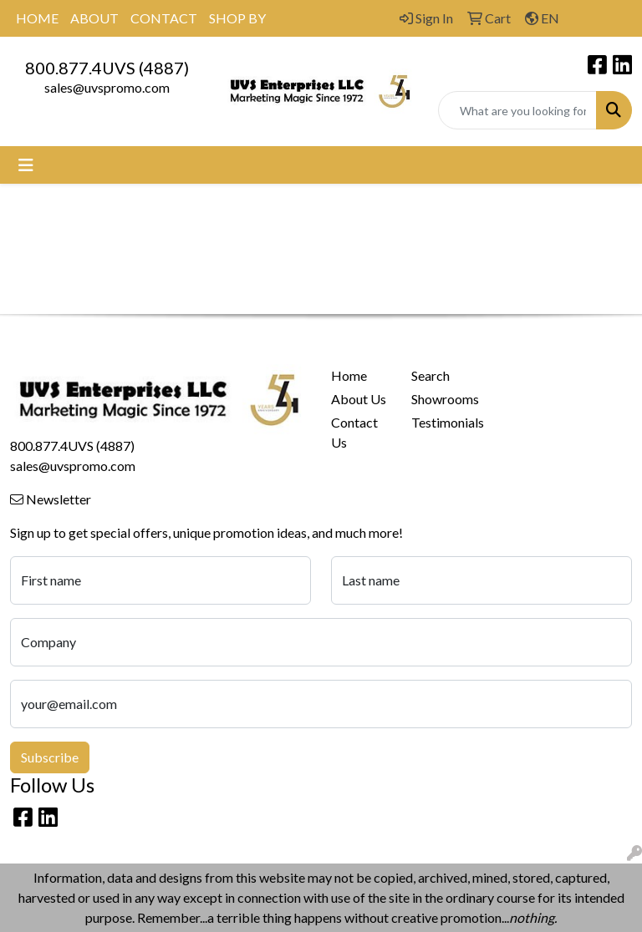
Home (349, 375)
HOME (37, 18)
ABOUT (94, 18)
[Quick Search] (517, 110)
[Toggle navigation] (25, 165)
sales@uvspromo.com (107, 87)
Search (430, 375)
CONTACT (163, 18)
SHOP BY (237, 18)
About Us (358, 399)
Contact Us (354, 432)
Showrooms (441, 399)
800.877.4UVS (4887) (107, 68)
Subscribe (50, 757)
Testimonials (441, 422)
